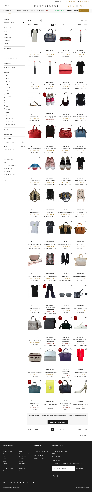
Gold (6, 84)
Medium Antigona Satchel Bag (81, 149)
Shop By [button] (25, 10)
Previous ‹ (36, 24)
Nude (6, 94)
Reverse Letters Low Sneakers (81, 340)
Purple (7, 103)
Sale (47, 10)
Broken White (9, 124)
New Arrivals (7, 10)
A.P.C (5, 180)
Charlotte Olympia (8, 468)
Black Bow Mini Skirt (50, 340)
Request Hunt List (57, 422)
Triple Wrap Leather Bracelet (65, 53)
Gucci (4, 461)
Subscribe (79, 468)
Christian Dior (22, 456)
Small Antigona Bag (80, 244)
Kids (42, 10)
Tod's (4, 471)
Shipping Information (59, 451)
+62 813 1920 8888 (70, 1)
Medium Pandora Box (65, 85)
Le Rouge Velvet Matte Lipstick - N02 (37, 85)
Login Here (85, 6)
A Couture (7, 171)
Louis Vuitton (7, 466)
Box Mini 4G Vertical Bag (50, 404)
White (7, 112)
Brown (7, 81)
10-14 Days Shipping (10, 58)
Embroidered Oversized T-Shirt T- (52, 244)
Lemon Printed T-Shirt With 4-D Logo (37, 244)
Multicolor (8, 121)
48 (82, 20)
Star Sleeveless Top (35, 308)
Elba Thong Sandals (35, 117)
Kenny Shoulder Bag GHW (65, 212)
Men (38, 10)
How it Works (39, 459)
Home (5, 13)
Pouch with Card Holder (80, 308)
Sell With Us (83, 10)
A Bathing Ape (8, 168)
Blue (6, 78)
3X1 (5, 162)
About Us (37, 449)
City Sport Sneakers (65, 180)
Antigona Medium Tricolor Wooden (67, 244)
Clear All (7, 20)
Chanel (5, 454)
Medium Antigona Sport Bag (80, 276)
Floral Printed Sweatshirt (50, 276)
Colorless (8, 118)
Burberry (21, 449)
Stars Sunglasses (65, 308)
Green (7, 88)
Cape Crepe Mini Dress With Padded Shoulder (40, 53)
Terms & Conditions (41, 451)
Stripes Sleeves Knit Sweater (50, 149)
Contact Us (56, 449)
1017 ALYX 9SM (8, 153)
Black (7, 75)
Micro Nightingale (34, 403)
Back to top (83, 435)
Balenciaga (6, 449)
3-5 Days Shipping (10, 55)
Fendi (4, 459)
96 (86, 20)
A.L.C (5, 177)
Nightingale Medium (34, 212)
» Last (85, 24)
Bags (5, 31)
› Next (79, 24)
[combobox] (34, 20)
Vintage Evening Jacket (81, 372)
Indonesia (82, 487)
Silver (7, 109)
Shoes (6, 34)
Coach (4, 456)
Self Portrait (22, 468)
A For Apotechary (10, 174)
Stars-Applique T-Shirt (81, 85)
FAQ (53, 454)
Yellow (7, 115)
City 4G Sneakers (50, 180)
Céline (20, 451)
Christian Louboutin (24, 454)
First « (29, 24)
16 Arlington (8, 156)
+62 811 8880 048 (84, 1)
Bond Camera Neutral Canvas (35, 372)
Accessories (8, 37)
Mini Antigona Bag (65, 340)
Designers (17, 10)
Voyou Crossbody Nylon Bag (65, 117)
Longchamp (22, 463)
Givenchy (35, 50)
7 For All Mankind (10, 165)
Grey (6, 91)
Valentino (21, 471)
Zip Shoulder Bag (65, 149)
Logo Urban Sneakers (50, 116)
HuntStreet (46, 6)
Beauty (6, 43)
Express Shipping (9, 52)
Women (32, 10)
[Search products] (13, 6)
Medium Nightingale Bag (34, 149)
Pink (6, 100)
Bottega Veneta (7, 451)
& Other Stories (9, 150)
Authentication (72, 10)
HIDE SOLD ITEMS (9, 23)
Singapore (87, 487)
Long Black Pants (50, 308)
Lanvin (5, 463)
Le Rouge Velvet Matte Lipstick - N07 (53, 85)
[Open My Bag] (75, 6)
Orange (7, 97)
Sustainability (60, 10)
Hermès (21, 461)
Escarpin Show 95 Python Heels (81, 404)
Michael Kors (22, 466)
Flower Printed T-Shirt (81, 180)
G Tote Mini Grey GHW (35, 340)
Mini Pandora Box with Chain (50, 372)
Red (6, 106)
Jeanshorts (50, 212)
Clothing (7, 40)
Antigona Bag (50, 53)
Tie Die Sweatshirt (35, 180)
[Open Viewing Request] (69, 6)
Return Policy (57, 456)
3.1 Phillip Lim (8, 159)
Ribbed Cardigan (65, 276)
